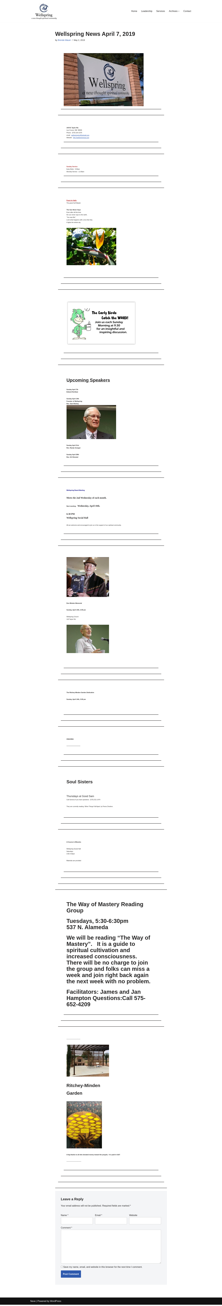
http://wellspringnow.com (81, 138)
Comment (66, 1229)
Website (133, 1216)
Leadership (146, 11)
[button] (178, 11)
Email (98, 1216)
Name (64, 1216)
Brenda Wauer (64, 40)
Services (160, 11)
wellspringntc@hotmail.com (80, 135)
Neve (33, 1302)
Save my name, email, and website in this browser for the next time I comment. (102, 1268)
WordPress (55, 1302)
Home (134, 11)
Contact (187, 11)
